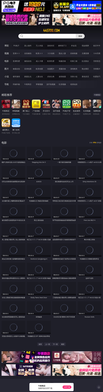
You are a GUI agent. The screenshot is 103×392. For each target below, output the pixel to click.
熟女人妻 (62, 53)
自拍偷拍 (27, 53)
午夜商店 (27, 84)
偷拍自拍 (27, 61)
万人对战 (39, 45)
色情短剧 (73, 84)
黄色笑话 (85, 76)
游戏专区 (50, 45)
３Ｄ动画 (50, 53)
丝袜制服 (73, 53)
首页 (40, 344)
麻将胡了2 (62, 45)
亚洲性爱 (16, 61)
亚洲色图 (27, 69)
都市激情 (16, 76)
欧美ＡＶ (39, 53)
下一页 (55, 344)
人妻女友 (39, 76)
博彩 (6, 45)
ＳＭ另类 (96, 53)
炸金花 (73, 45)
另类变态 (96, 61)
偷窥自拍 (16, 69)
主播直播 (85, 53)
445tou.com (51, 30)
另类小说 (73, 76)
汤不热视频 (50, 84)
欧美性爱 (50, 61)
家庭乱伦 (27, 76)
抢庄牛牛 (96, 45)
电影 (6, 61)
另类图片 (96, 69)
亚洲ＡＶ (16, 53)
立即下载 (67, 387)
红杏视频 (62, 84)
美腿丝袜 (62, 69)
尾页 (62, 344)
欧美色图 (39, 69)
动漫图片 (50, 69)
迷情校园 (62, 76)
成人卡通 (39, 61)
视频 (6, 53)
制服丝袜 (62, 61)
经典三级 (73, 61)
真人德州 (27, 45)
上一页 (47, 344)
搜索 (80, 36)
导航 (6, 84)
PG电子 (16, 45)
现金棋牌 (85, 45)
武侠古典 (50, 76)
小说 (6, 76)
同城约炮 (16, 84)
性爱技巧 (96, 76)
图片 (6, 68)
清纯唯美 (73, 69)
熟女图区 (85, 69)
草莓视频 (39, 84)
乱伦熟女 (85, 61)
